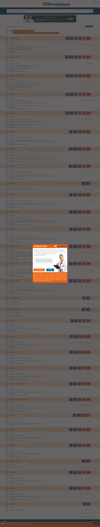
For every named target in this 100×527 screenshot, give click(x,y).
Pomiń (50, 270)
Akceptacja (39, 270)
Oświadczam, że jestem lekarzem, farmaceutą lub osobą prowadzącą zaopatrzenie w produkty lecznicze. (44, 260)
